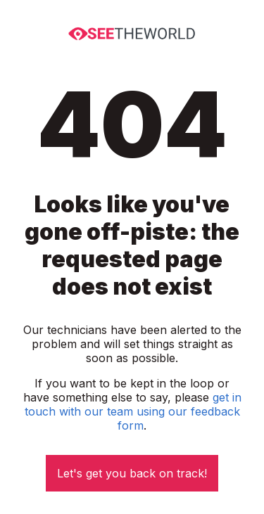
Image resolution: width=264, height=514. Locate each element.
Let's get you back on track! (132, 473)
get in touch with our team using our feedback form (133, 411)
